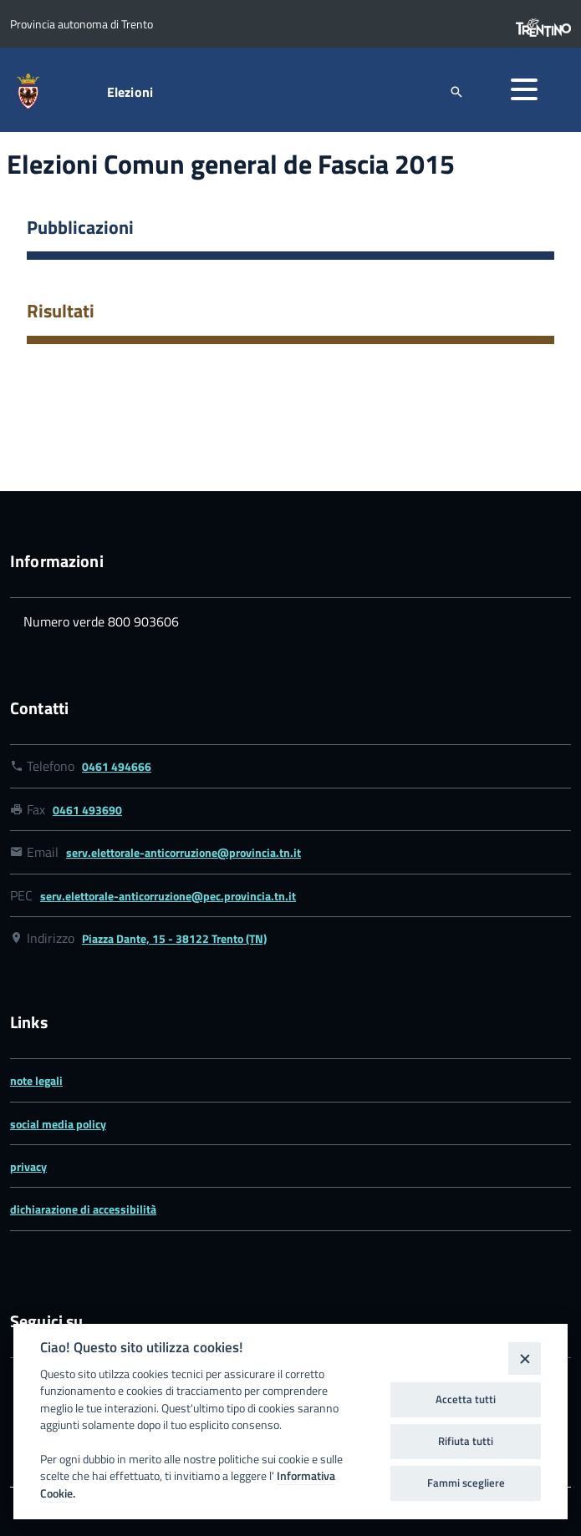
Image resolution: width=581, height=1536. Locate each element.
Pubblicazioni (80, 227)
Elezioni (130, 92)
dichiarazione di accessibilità (83, 1209)
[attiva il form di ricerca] (456, 91)
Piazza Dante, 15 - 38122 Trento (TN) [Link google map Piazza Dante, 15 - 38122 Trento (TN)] (174, 938)
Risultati (60, 311)
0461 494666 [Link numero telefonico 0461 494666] (116, 766)
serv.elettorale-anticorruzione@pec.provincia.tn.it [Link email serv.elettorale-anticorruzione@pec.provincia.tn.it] (168, 896)
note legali (36, 1080)
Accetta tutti (466, 1399)
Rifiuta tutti (465, 1440)
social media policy (58, 1124)
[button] (524, 89)
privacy (28, 1166)
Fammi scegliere (466, 1482)
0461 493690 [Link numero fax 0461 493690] (87, 810)
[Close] (524, 1358)
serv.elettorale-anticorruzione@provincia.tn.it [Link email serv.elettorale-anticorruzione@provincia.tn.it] (183, 852)
